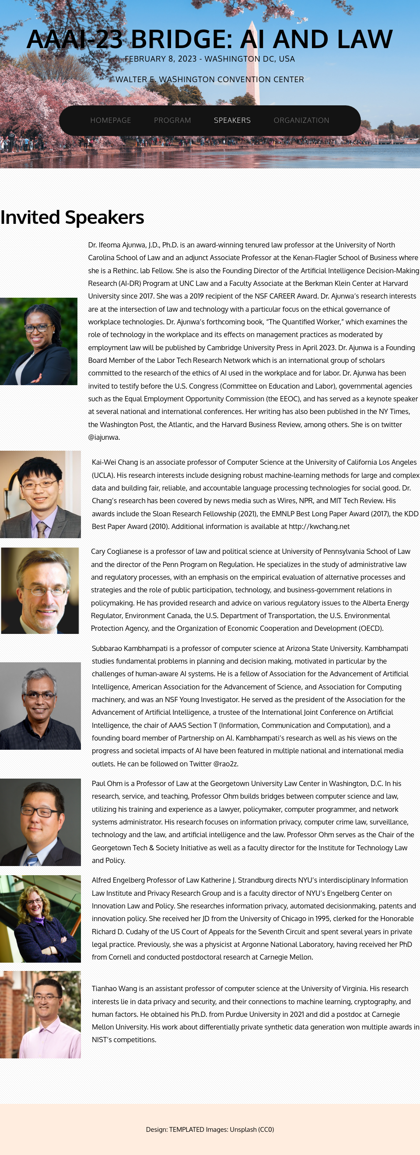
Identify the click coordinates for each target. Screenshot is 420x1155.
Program (172, 120)
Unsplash (243, 1129)
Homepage (111, 120)
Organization (302, 120)
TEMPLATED (186, 1129)
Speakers (232, 120)
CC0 (266, 1129)
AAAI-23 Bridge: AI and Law (209, 38)
